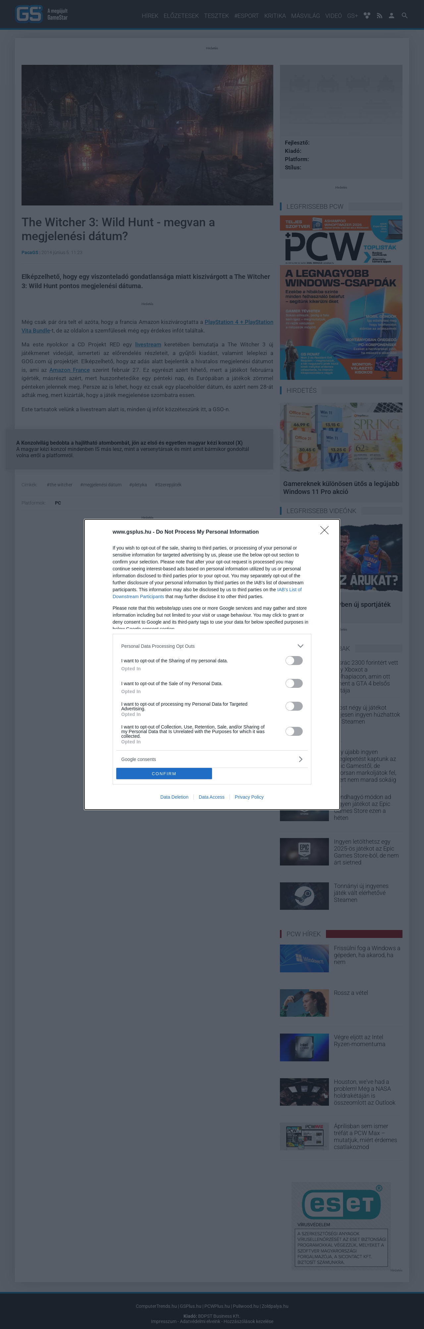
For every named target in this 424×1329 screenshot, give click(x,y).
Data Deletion (174, 797)
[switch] (294, 660)
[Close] (326, 532)
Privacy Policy (249, 797)
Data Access (212, 797)
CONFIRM (164, 773)
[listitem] (212, 645)
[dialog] (212, 664)
